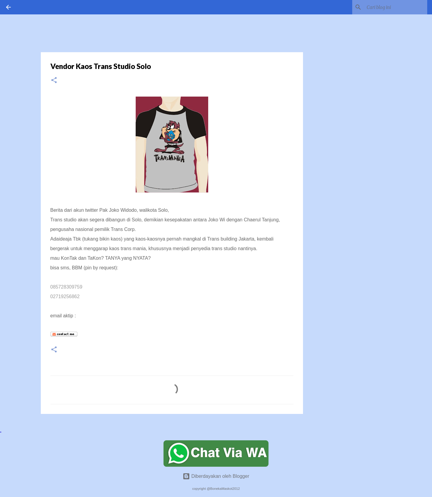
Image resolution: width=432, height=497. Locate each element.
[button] (54, 80)
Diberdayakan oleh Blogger (216, 476)
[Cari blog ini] (395, 7)
